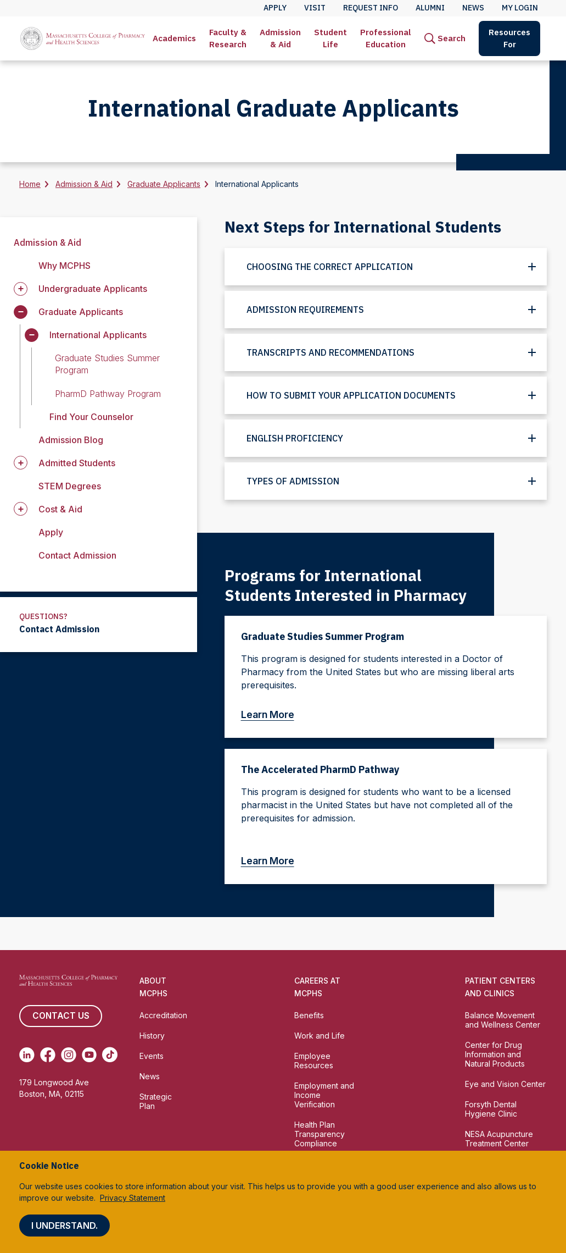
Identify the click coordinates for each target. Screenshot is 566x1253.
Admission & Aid (280, 38)
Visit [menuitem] (315, 8)
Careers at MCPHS (317, 987)
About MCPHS (153, 987)
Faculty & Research (227, 38)
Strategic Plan (155, 1101)
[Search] (445, 38)
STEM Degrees (69, 486)
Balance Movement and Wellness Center (502, 1020)
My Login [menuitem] (520, 8)
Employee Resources (313, 1060)
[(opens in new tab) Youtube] (89, 1055)
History (152, 1035)
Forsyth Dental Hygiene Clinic (491, 1109)
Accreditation (163, 1015)
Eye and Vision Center (505, 1084)
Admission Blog (70, 439)
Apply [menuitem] (275, 8)
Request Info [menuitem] (370, 8)
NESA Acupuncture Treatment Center (499, 1138)
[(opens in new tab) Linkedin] (27, 1055)
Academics (174, 38)
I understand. (64, 1225)
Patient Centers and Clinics (500, 987)
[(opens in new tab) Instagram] (68, 1055)
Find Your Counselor (91, 416)
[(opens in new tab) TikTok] (109, 1055)
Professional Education (385, 38)
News (149, 1076)
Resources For (509, 38)
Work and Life (319, 1035)
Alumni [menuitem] (430, 8)
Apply (50, 532)
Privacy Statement (132, 1197)
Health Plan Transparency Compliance (319, 1134)
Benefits (309, 1015)
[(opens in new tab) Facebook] (47, 1055)
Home (30, 184)
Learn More (273, 714)
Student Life (330, 38)
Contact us (60, 1016)
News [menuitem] (473, 8)
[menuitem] (174, 38)
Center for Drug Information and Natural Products (495, 1054)
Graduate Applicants (163, 184)
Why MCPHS (64, 265)
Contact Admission (77, 555)
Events (151, 1056)
